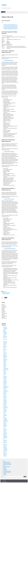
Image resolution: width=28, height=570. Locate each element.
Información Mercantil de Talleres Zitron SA (10, 28)
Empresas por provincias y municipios (5, 339)
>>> (4, 151)
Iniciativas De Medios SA (6, 292)
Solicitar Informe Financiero (9, 151)
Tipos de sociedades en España (5, 418)
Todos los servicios (6, 462)
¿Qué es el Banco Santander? (5, 452)
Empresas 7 (4, 291)
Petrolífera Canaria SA (5, 293)
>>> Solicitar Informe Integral (8, 60)
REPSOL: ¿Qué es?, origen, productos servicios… (5, 379)
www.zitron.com (9, 45)
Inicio (4, 461)
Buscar (6, 297)
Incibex (4, 5)
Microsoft (4, 434)
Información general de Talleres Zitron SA (10, 24)
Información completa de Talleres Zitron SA (10, 25)
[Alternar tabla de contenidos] (2, 22)
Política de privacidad (7, 472)
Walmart (4, 331)
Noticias (4, 467)
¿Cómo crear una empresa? (5, 432)
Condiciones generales (7, 471)
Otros (4, 465)
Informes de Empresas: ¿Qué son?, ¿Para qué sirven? (5, 350)
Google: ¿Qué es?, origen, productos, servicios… (5, 395)
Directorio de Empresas (7, 464)
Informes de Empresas (7, 463)
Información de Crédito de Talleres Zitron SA (11, 27)
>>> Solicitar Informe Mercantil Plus (9, 248)
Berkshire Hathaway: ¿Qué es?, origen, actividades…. (5, 357)
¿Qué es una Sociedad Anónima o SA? (5, 414)
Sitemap (4, 474)
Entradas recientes (6, 466)
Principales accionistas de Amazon (5, 449)
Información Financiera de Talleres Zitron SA (11, 26)
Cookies (4, 473)
